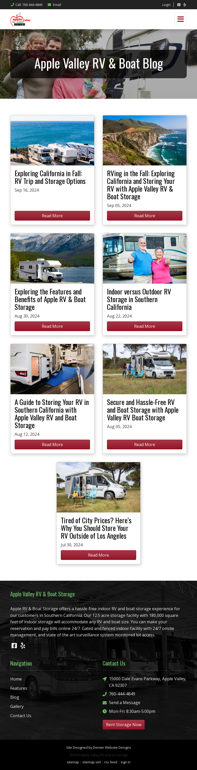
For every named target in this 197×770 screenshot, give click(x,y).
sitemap (73, 762)
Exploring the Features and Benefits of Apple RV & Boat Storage (50, 299)
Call (26, 4)
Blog (14, 697)
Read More (52, 216)
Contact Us (20, 715)
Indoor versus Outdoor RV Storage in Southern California (139, 299)
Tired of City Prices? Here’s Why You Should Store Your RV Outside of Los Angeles (96, 528)
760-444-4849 (119, 694)
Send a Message (121, 702)
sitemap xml (91, 762)
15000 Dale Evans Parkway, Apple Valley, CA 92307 (144, 682)
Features (18, 688)
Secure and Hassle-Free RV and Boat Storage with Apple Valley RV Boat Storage (143, 409)
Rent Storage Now (123, 724)
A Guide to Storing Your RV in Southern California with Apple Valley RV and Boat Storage (52, 413)
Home (16, 679)
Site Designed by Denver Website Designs (98, 747)
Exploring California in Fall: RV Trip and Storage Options (50, 177)
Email (54, 4)
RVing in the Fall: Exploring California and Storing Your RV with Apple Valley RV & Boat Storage (141, 185)
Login (166, 4)
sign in (126, 762)
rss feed (110, 762)
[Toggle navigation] (180, 19)
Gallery (17, 706)
